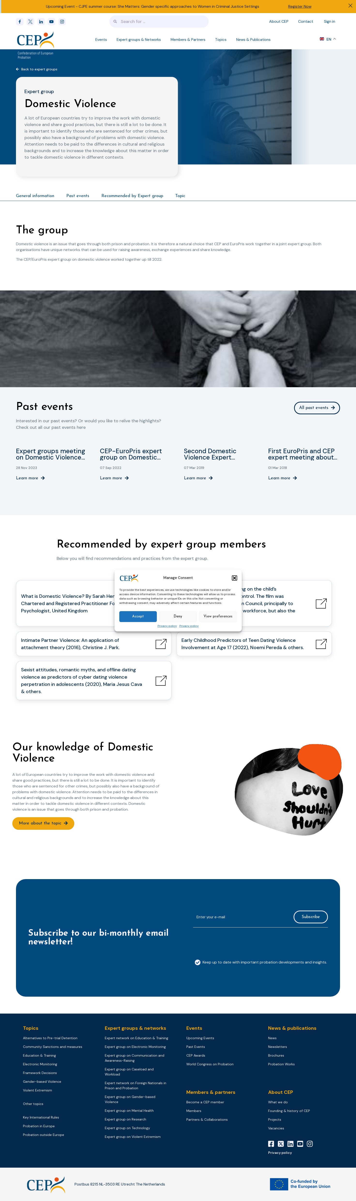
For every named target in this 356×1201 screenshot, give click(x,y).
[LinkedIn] (292, 1144)
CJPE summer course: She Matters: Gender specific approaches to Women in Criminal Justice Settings (169, 6)
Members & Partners (188, 39)
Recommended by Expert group (132, 196)
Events (101, 39)
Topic (180, 196)
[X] (283, 1144)
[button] (234, 578)
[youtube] (53, 21)
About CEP (278, 21)
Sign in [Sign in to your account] (329, 21)
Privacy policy (167, 626)
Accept (138, 616)
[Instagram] (312, 1144)
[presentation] (230, 940)
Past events (77, 196)
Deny (178, 616)
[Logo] (36, 39)
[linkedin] (42, 21)
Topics (221, 39)
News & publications (292, 1028)
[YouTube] (302, 1144)
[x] (32, 21)
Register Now (299, 6)
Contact (305, 21)
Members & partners (210, 1092)
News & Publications (253, 39)
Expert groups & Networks (139, 39)
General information (35, 196)
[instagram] (63, 21)
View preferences (218, 616)
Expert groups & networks (135, 1028)
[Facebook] (21, 21)
